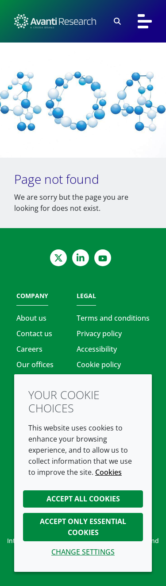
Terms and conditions (113, 318)
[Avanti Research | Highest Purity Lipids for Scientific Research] (55, 21)
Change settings (83, 552)
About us (31, 318)
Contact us (34, 333)
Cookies (108, 472)
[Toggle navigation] (145, 21)
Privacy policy (99, 333)
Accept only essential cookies (83, 526)
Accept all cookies (83, 499)
